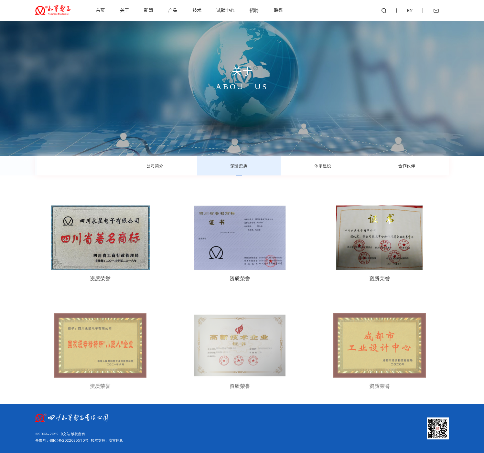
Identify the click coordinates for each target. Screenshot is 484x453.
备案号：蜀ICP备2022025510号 (61, 440)
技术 (196, 10)
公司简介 (154, 166)
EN (410, 10)
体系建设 (322, 166)
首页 (100, 10)
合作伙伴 (406, 166)
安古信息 (116, 440)
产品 (172, 10)
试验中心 (225, 10)
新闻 (148, 10)
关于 (124, 10)
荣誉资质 (239, 166)
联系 (278, 10)
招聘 (254, 10)
